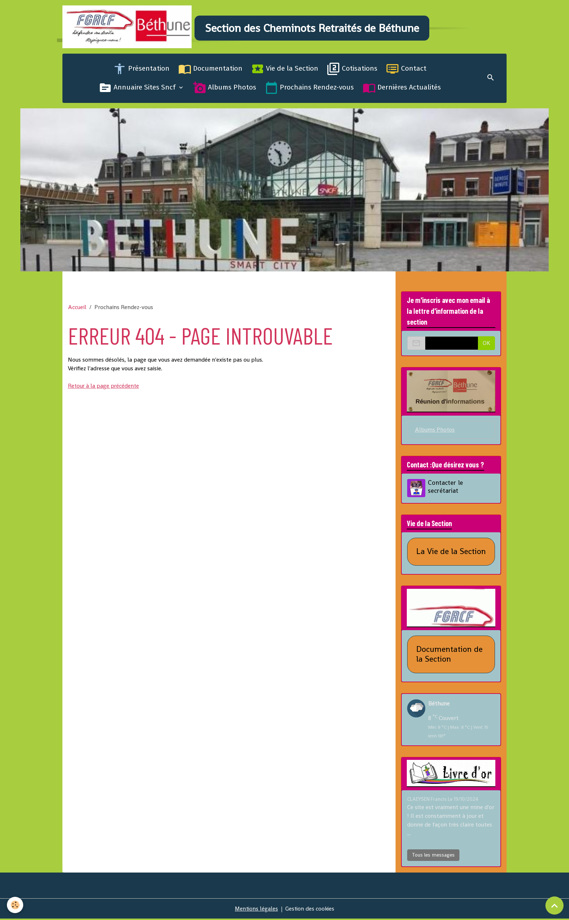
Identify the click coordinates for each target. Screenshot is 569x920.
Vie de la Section (284, 70)
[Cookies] (15, 905)
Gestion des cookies (310, 909)
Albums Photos (224, 89)
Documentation (210, 70)
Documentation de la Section (449, 655)
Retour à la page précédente (104, 387)
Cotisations (352, 70)
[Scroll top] (554, 905)
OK (486, 344)
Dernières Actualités (402, 89)
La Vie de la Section (451, 553)
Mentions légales (256, 909)
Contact (406, 70)
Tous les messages (433, 856)
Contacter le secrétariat (445, 488)
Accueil (77, 308)
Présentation (141, 70)
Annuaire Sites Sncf (138, 89)
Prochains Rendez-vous (309, 89)
